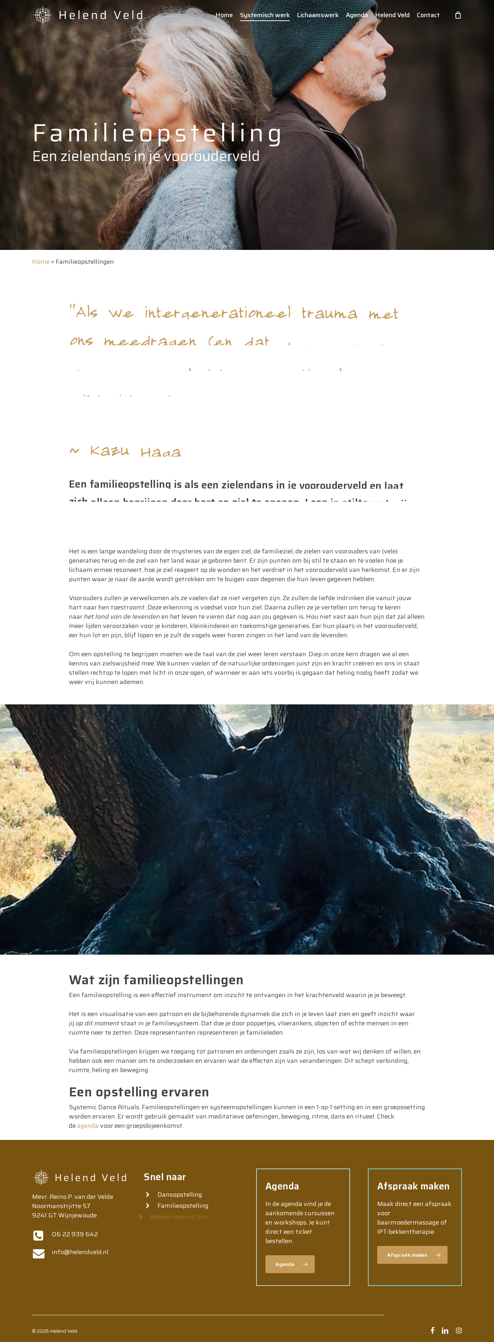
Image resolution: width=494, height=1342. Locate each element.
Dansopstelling (179, 1195)
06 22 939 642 (75, 1234)
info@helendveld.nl (80, 1252)
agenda (87, 1126)
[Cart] (458, 15)
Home (41, 262)
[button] (290, 1264)
